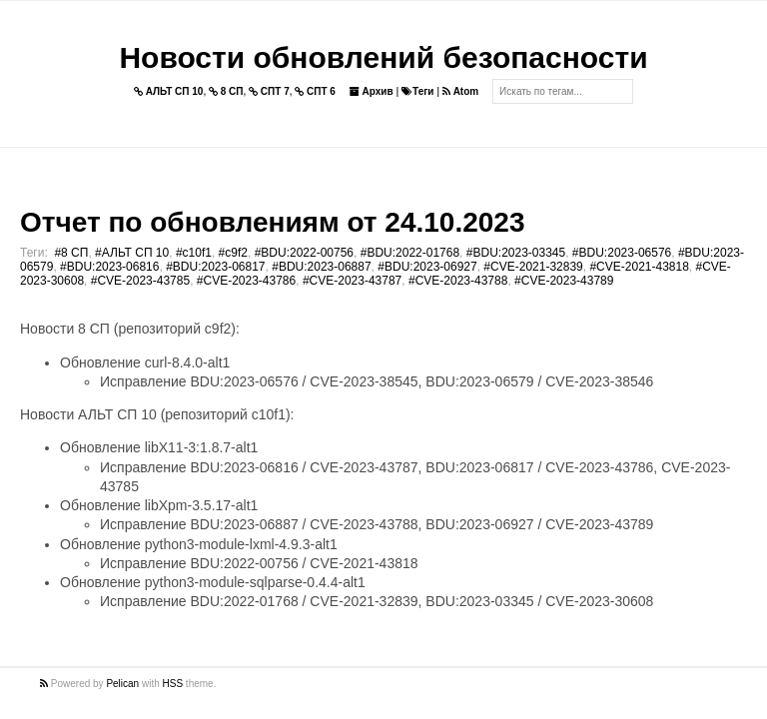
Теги (417, 91)
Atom (460, 91)
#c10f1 (194, 253)
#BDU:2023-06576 (621, 253)
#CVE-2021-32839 (532, 267)
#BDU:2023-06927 (427, 267)
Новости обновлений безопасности (383, 57)
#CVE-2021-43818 (638, 267)
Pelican (122, 683)
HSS (173, 683)
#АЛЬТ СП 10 (132, 253)
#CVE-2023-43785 (140, 281)
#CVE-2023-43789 (563, 281)
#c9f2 (233, 253)
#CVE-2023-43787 (352, 281)
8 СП (226, 91)
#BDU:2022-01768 (410, 253)
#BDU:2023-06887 (321, 267)
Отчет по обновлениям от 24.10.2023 (272, 222)
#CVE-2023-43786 (246, 281)
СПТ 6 (315, 91)
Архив (371, 91)
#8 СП (71, 253)
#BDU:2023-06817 (215, 267)
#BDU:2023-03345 (515, 253)
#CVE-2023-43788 (457, 281)
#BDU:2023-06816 (109, 267)
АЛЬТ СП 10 (169, 91)
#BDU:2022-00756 (304, 253)
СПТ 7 (269, 91)
